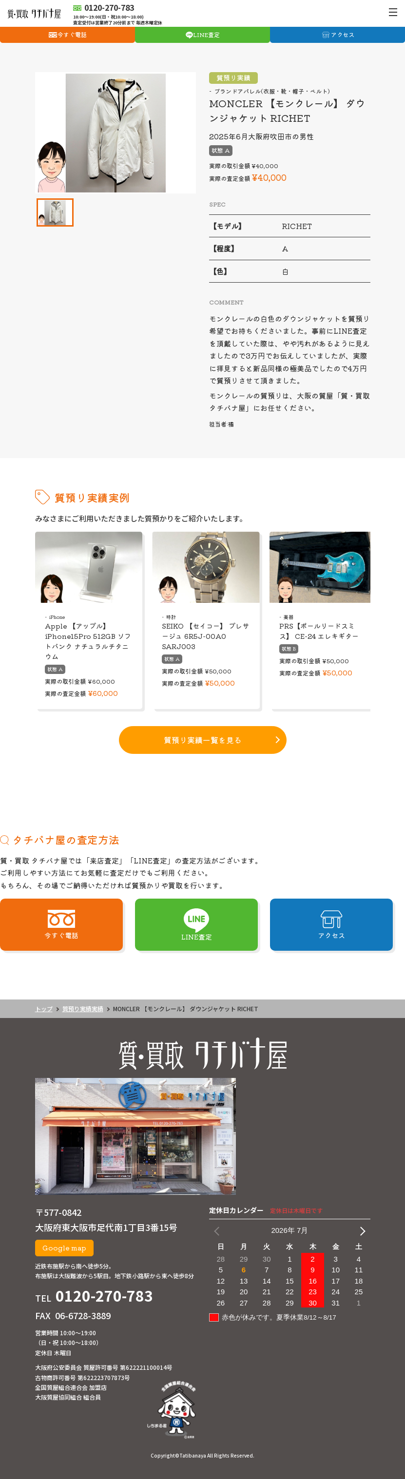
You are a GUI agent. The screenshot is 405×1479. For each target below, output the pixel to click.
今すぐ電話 (72, 34)
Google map (64, 1247)
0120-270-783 (104, 1295)
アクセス (342, 34)
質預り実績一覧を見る (203, 740)
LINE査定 (206, 34)
